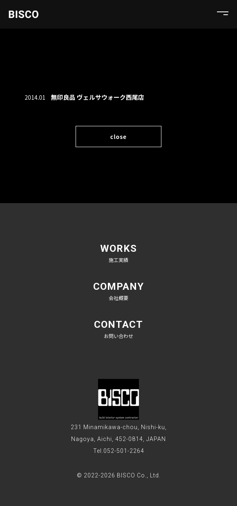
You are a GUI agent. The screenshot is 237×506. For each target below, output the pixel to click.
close (118, 136)
